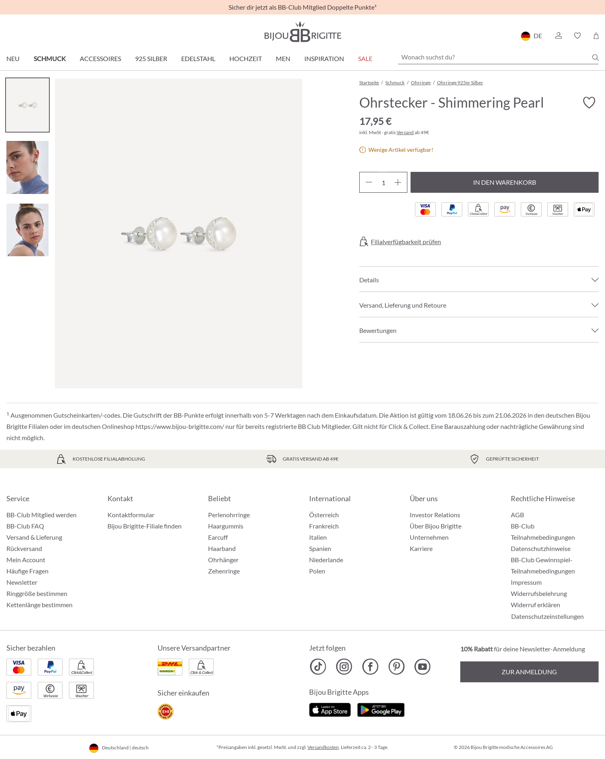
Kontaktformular (130, 514)
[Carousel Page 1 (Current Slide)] (27, 105)
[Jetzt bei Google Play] (381, 709)
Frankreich (324, 526)
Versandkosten (323, 747)
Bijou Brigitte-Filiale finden (144, 526)
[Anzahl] (383, 182)
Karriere (421, 548)
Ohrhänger (223, 559)
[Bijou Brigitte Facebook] (370, 667)
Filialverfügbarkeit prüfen (406, 241)
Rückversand (24, 548)
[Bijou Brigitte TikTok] (318, 667)
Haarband (222, 548)
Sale (365, 58)
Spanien (320, 548)
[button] (558, 35)
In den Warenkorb (504, 182)
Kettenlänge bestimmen (39, 604)
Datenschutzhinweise (541, 548)
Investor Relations (435, 514)
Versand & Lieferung (34, 537)
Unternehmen (429, 537)
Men (283, 58)
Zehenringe (224, 571)
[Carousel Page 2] (27, 167)
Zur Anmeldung (529, 671)
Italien (318, 537)
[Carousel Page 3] (27, 230)
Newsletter (21, 582)
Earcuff (218, 537)
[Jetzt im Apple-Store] (330, 709)
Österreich (324, 514)
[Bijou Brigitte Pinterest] (396, 667)
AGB (517, 514)
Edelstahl (198, 58)
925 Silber (151, 58)
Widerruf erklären (535, 604)
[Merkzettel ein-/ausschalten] (589, 102)
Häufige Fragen (27, 571)
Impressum (526, 582)
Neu (13, 58)
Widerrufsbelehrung (539, 593)
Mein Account (25, 559)
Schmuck (50, 58)
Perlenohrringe (229, 514)
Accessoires (100, 58)
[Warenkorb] (596, 35)
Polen (317, 571)
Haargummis (225, 526)
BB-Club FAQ (25, 526)
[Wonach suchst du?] (498, 57)
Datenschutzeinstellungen (547, 616)
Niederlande (326, 559)
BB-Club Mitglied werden (41, 514)
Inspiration (324, 58)
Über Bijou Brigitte (435, 526)
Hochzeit (245, 58)
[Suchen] (595, 57)
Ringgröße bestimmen (36, 593)
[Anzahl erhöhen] (397, 182)
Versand (405, 132)
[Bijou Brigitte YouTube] (422, 667)
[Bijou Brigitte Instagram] (344, 667)
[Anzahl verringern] (368, 182)
